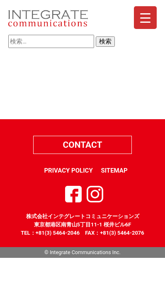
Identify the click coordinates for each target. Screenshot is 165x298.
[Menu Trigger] (145, 17)
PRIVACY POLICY (68, 170)
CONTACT (82, 145)
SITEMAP (114, 170)
